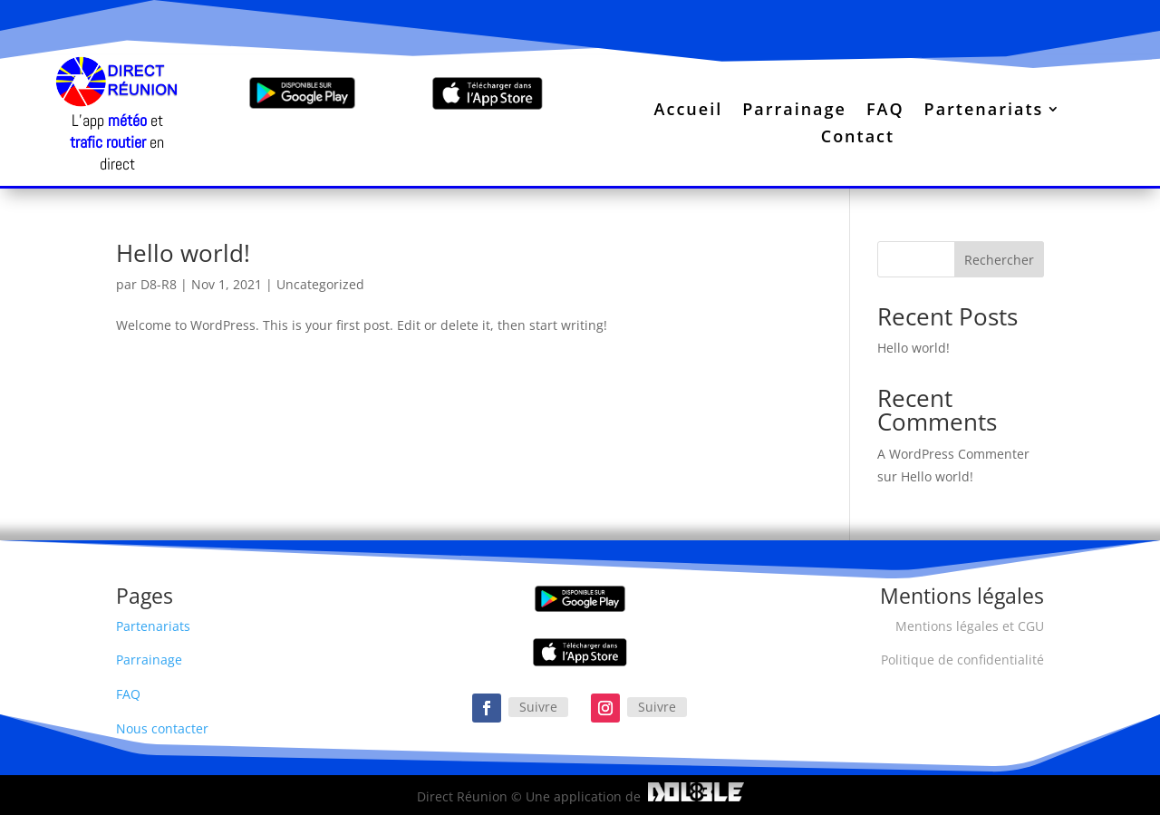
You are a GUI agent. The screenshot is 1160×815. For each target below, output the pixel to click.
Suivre (538, 706)
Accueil (688, 111)
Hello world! (183, 253)
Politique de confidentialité (962, 659)
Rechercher (999, 259)
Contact (857, 138)
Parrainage (794, 111)
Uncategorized (320, 284)
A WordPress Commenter (953, 453)
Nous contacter (162, 728)
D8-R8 (158, 284)
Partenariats (984, 111)
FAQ (885, 111)
